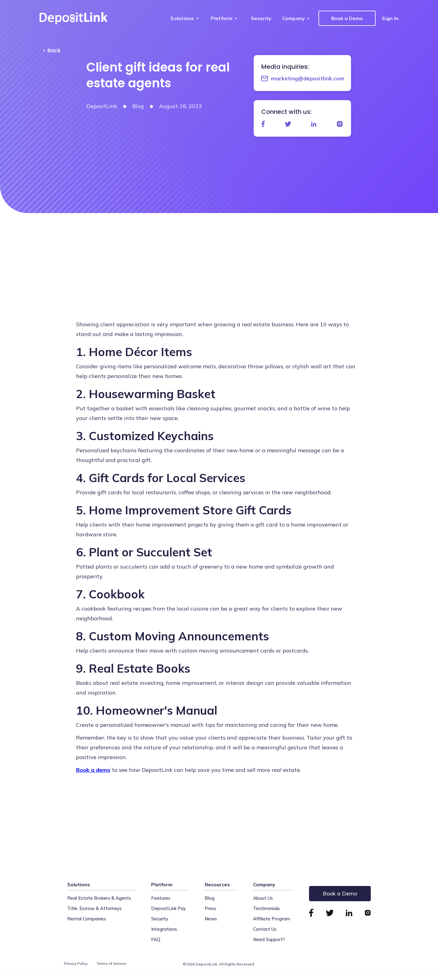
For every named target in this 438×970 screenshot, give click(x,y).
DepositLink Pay (168, 908)
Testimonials (266, 908)
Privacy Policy (76, 963)
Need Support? (269, 939)
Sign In (390, 18)
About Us (263, 898)
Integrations (164, 929)
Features (160, 898)
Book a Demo (347, 18)
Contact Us (264, 929)
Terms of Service (111, 963)
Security (261, 18)
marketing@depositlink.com (307, 78)
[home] (73, 18)
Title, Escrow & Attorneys (94, 908)
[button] (186, 18)
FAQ (155, 939)
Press (210, 908)
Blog (209, 898)
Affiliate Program (271, 919)
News (211, 919)
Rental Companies (86, 919)
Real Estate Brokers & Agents (99, 898)
